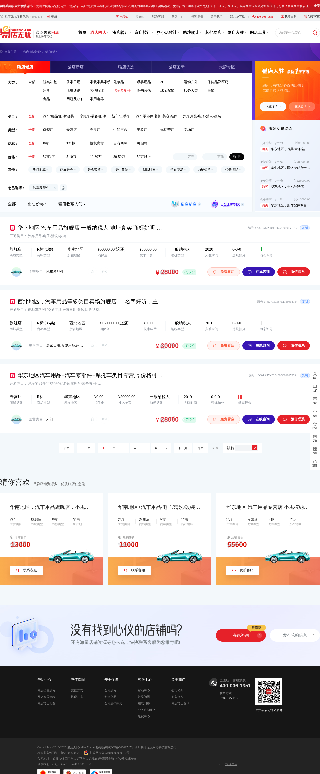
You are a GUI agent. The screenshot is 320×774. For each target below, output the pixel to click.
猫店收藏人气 (70, 192)
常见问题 (144, 685)
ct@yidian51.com (63, 752)
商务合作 (178, 685)
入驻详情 (273, 94)
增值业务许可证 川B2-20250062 (58, 741)
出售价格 (36, 192)
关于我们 (217, 4)
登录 (54, 4)
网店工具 (259, 20)
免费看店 (223, 260)
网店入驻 (237, 20)
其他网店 (215, 20)
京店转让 (144, 20)
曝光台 (140, 4)
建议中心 (144, 704)
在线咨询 (302, 94)
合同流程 (110, 678)
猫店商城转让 (32, 40)
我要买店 (312, 4)
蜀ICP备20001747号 (121, 735)
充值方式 (77, 678)
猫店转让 (51, 40)
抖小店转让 (168, 20)
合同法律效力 (113, 691)
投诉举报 (197, 4)
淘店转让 (121, 20)
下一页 (182, 436)
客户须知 (122, 4)
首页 (82, 20)
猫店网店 (99, 20)
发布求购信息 (295, 623)
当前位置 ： (12, 40)
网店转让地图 (47, 691)
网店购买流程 (47, 685)
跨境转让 (192, 20)
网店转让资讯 (181, 691)
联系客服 (158, 4)
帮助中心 (178, 4)
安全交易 (110, 685)
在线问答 (144, 691)
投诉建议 (232, 752)
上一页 (86, 436)
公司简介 (178, 678)
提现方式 (77, 685)
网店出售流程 (47, 678)
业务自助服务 (147, 698)
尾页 (201, 436)
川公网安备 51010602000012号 (107, 740)
